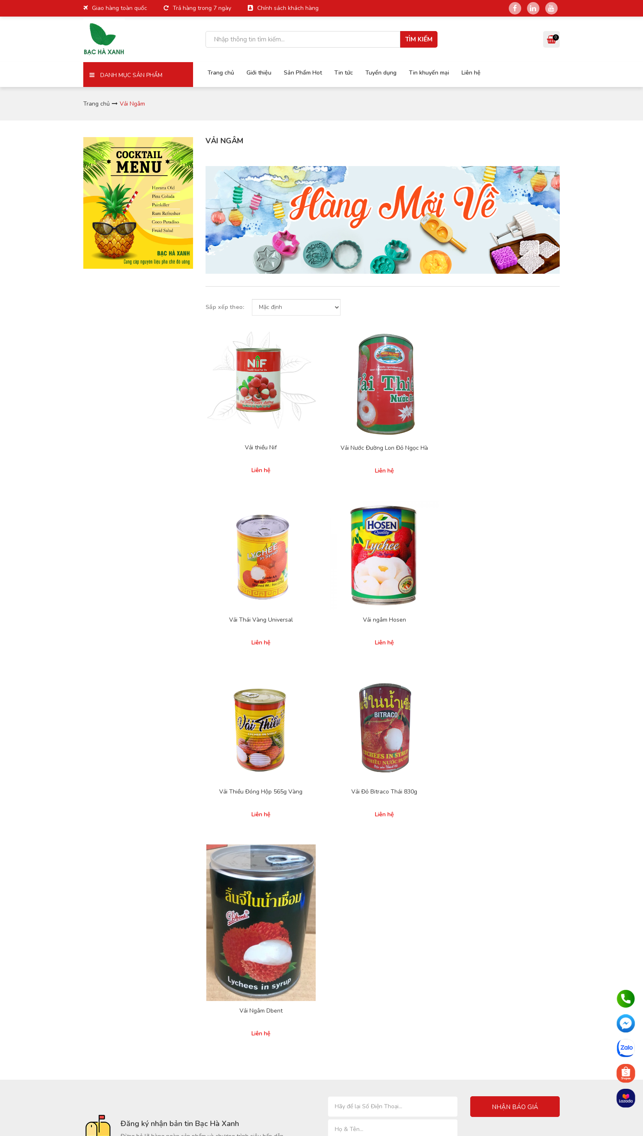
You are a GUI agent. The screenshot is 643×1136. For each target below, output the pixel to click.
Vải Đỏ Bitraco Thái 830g (336, 559)
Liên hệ (469, 72)
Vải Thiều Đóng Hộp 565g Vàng (245, 559)
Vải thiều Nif (245, 416)
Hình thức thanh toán (364, 802)
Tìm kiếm (419, 39)
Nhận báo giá (515, 686)
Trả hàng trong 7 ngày (202, 8)
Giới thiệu (256, 72)
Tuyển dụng (378, 72)
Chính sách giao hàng (365, 814)
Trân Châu (513, 823)
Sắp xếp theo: (224, 307)
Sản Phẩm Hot (301, 72)
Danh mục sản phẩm (125, 75)
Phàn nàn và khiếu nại (365, 858)
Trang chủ (218, 72)
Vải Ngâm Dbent (428, 590)
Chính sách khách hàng (288, 8)
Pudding (429, 846)
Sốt (423, 869)
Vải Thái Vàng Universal (428, 416)
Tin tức (341, 72)
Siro (424, 823)
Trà (504, 835)
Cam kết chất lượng (362, 846)
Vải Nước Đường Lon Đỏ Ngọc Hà (336, 419)
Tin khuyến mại (427, 72)
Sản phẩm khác (519, 858)
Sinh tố (428, 835)
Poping (428, 858)
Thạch (508, 846)
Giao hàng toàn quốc (119, 8)
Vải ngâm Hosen (519, 416)
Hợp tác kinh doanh (281, 860)
